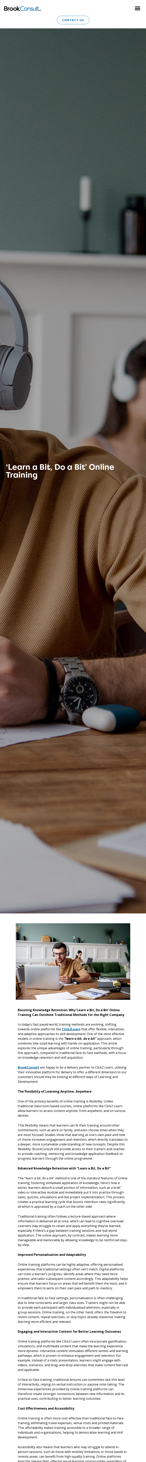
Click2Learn (71, 1029)
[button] (137, 8)
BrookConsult (28, 1067)
